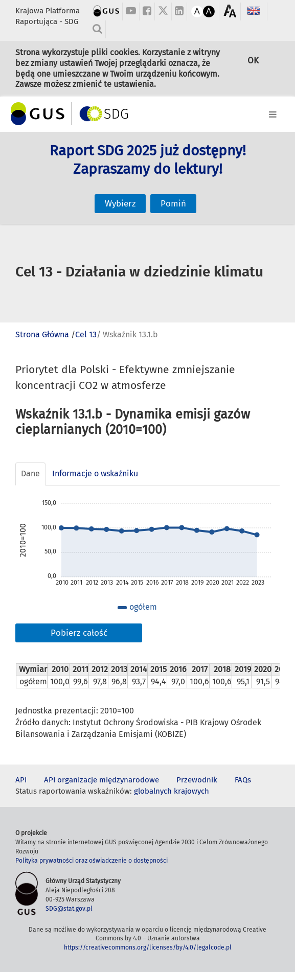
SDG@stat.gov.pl (69, 908)
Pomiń (173, 188)
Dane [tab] (30, 473)
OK (253, 65)
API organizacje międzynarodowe (101, 779)
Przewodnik (196, 779)
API (21, 779)
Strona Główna (42, 334)
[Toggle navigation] (147, 112)
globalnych (153, 791)
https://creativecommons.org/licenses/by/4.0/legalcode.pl (148, 947)
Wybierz (120, 188)
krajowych (191, 791)
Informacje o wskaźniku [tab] (95, 473)
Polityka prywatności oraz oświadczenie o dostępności (91, 860)
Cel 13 (86, 334)
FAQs (243, 779)
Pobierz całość (79, 633)
